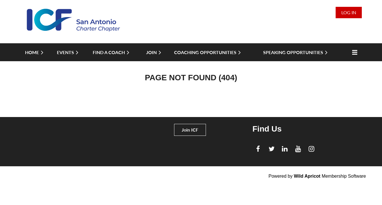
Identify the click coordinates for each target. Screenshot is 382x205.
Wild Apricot (307, 176)
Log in (348, 12)
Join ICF (190, 129)
